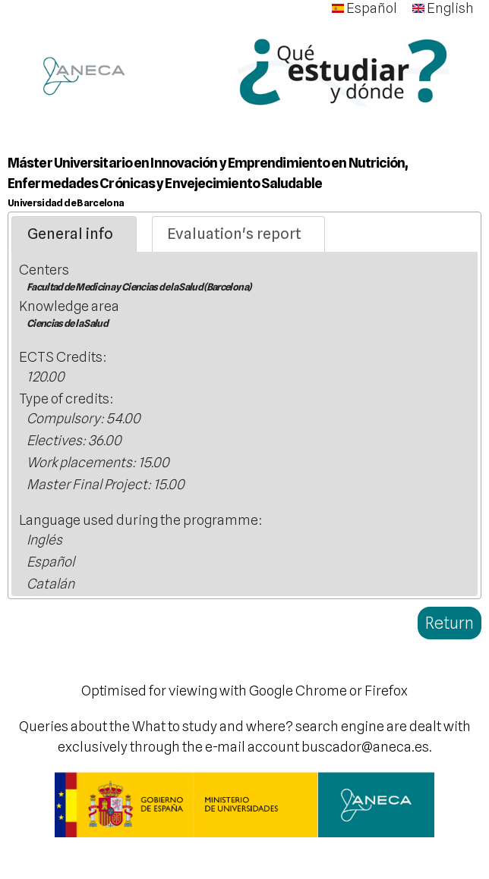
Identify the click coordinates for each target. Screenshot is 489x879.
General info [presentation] (70, 233)
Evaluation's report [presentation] (234, 233)
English (443, 8)
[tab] (74, 234)
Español (364, 8)
